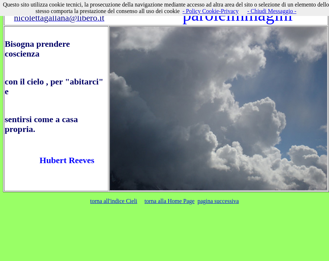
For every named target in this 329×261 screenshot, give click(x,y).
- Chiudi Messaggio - (271, 11)
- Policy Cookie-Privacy (211, 11)
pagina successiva (218, 201)
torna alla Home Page (170, 201)
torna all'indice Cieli (113, 201)
